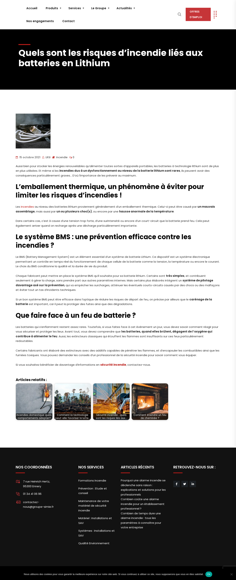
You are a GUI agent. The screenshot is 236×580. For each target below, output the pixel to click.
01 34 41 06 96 (32, 494)
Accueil (31, 8)
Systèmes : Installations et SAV (96, 533)
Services (74, 8)
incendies (27, 207)
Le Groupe (98, 8)
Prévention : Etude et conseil (92, 490)
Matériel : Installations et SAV (95, 520)
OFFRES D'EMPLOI (196, 14)
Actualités (124, 8)
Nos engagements (40, 21)
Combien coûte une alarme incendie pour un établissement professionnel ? (142, 503)
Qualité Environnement (94, 543)
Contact (68, 21)
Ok (208, 574)
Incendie (61, 157)
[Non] (231, 574)
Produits (52, 8)
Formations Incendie (92, 480)
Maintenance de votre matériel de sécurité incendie (93, 505)
